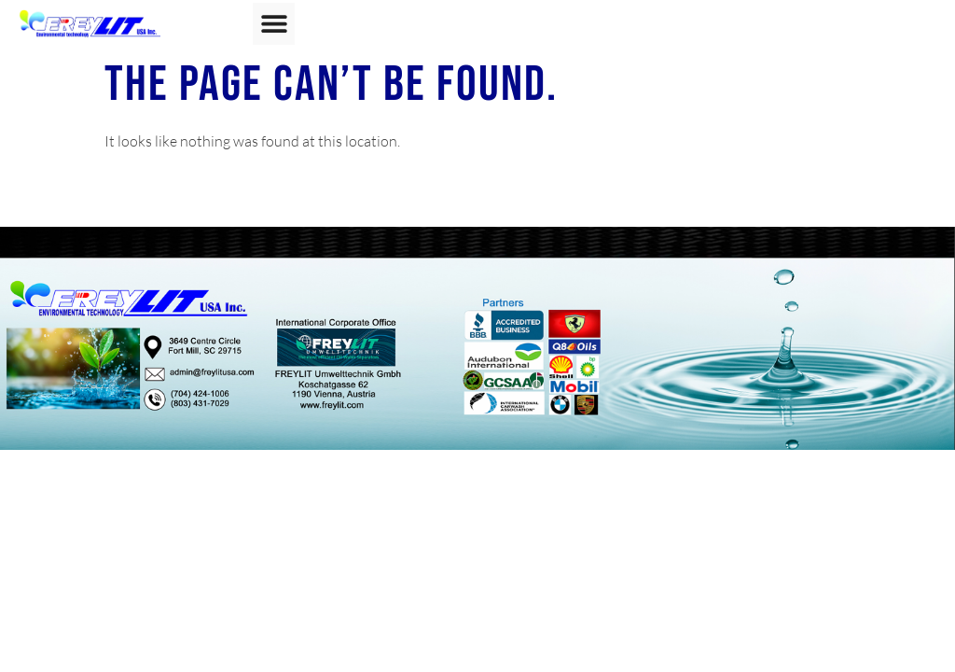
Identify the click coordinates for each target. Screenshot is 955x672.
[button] (274, 24)
